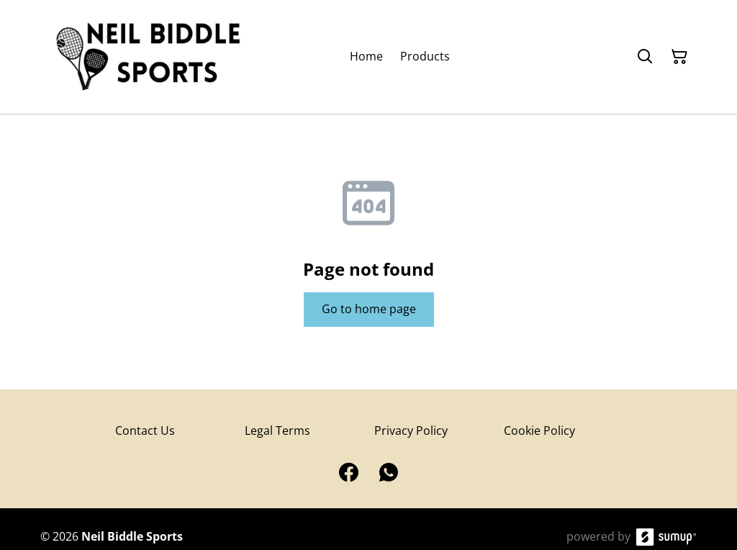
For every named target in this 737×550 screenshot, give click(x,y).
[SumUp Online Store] (666, 537)
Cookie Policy (539, 430)
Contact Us (145, 430)
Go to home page (369, 309)
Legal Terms (277, 430)
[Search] (645, 57)
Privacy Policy (411, 430)
